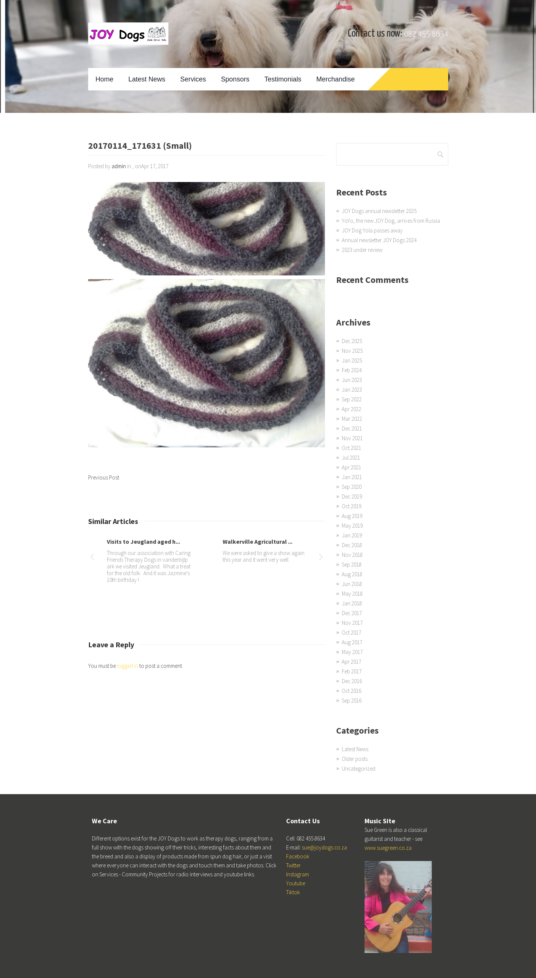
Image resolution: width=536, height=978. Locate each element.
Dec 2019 (352, 496)
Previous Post (103, 477)
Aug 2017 (352, 642)
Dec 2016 (352, 681)
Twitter (293, 865)
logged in (127, 665)
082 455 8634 (426, 34)
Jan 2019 (352, 535)
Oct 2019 (351, 506)
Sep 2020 (352, 486)
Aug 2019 (352, 515)
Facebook (297, 856)
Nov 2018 (352, 554)
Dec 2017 (352, 613)
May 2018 (352, 593)
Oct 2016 (351, 690)
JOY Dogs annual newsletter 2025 (379, 211)
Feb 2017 (352, 671)
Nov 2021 (352, 438)
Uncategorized (358, 768)
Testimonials (282, 79)
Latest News (146, 79)
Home (105, 79)
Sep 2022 (352, 399)
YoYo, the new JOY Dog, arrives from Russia (391, 220)
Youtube (295, 883)
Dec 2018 (352, 545)
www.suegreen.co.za (388, 847)
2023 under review (362, 249)
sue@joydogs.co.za (324, 847)
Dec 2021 (352, 428)
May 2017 (352, 651)
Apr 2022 (351, 409)
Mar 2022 (352, 418)
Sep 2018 (352, 564)
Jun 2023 (352, 379)
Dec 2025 (352, 341)
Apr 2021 (351, 467)
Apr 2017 (351, 661)
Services (193, 79)
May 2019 (352, 525)
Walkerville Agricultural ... (257, 541)
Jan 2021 (352, 477)
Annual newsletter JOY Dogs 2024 (379, 240)
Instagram (297, 874)
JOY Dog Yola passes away (372, 230)
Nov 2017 (352, 622)
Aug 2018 (352, 574)
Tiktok (293, 892)
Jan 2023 (352, 389)
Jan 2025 (352, 360)
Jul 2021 (351, 457)
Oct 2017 (351, 632)
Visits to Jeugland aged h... (143, 541)
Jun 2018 (352, 583)
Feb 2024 (352, 370)
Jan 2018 (352, 603)
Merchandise (335, 79)
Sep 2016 (352, 700)
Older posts (355, 758)
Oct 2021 (351, 447)
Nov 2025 (352, 350)
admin (119, 166)
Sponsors (235, 79)
